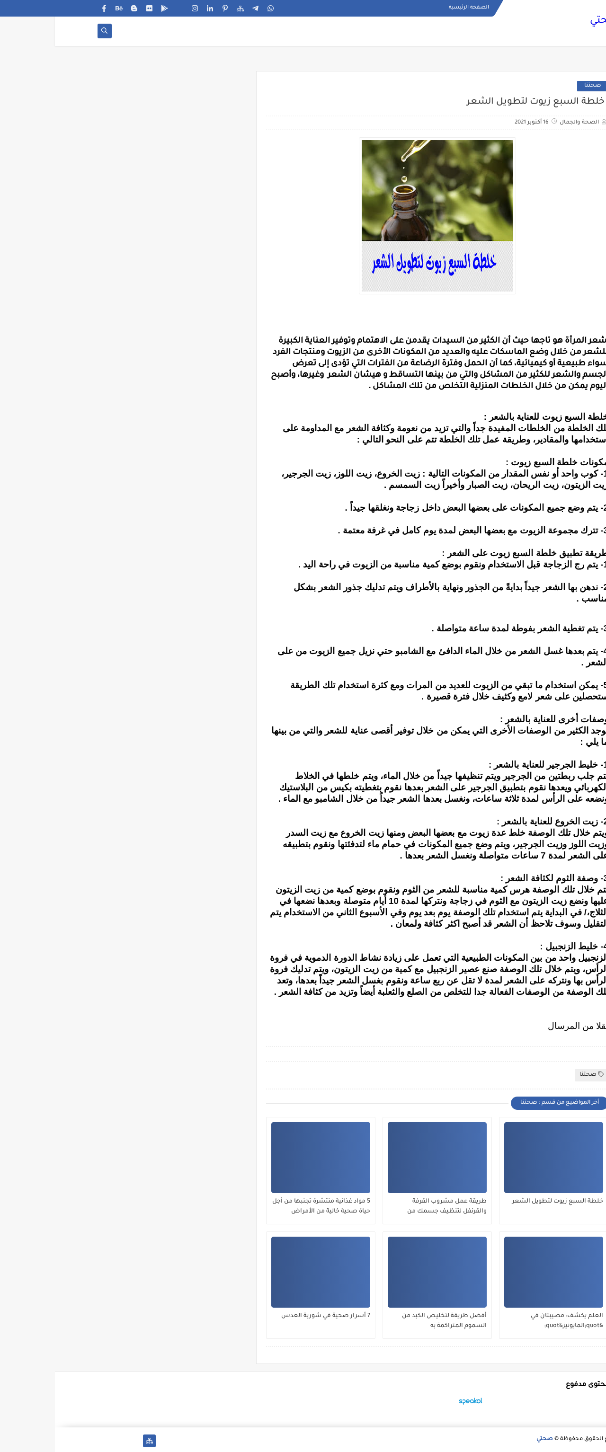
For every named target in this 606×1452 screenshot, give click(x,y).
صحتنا (537, 86)
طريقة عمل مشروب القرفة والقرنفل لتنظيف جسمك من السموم (392, 1206)
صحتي (549, 21)
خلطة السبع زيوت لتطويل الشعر (502, 1201)
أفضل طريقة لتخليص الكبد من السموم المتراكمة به (389, 1321)
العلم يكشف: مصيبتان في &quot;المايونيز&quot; (512, 1321)
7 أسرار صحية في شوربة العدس (270, 1316)
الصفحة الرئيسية (414, 7)
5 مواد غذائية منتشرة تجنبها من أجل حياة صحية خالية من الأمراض (266, 1206)
